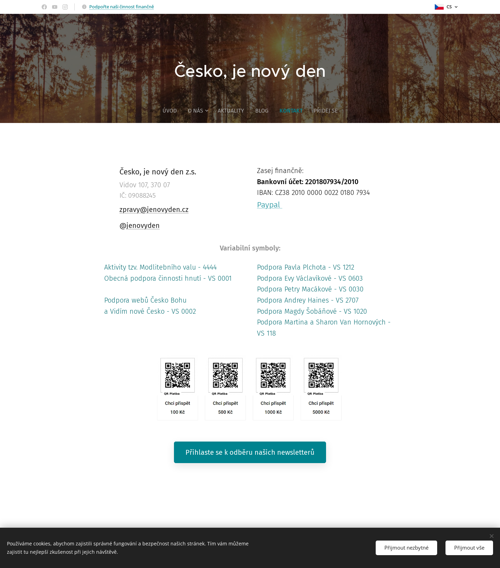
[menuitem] (172, 111)
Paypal (269, 204)
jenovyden (143, 225)
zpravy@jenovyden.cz (154, 209)
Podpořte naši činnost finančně (121, 6)
